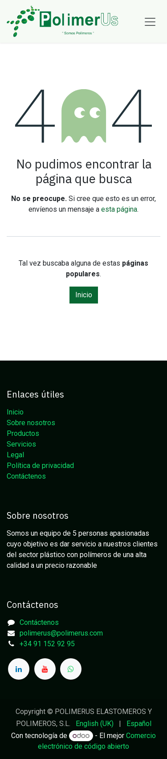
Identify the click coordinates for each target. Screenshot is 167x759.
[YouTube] (45, 669)
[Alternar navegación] (150, 21)
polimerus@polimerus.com (61, 633)
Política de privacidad (40, 465)
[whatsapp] (70, 669)
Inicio (83, 295)
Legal (15, 455)
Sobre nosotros (31, 422)
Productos (23, 433)
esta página (119, 209)
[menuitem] (95, 723)
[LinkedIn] (18, 669)
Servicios (21, 444)
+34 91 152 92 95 (47, 644)
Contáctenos (26, 476)
